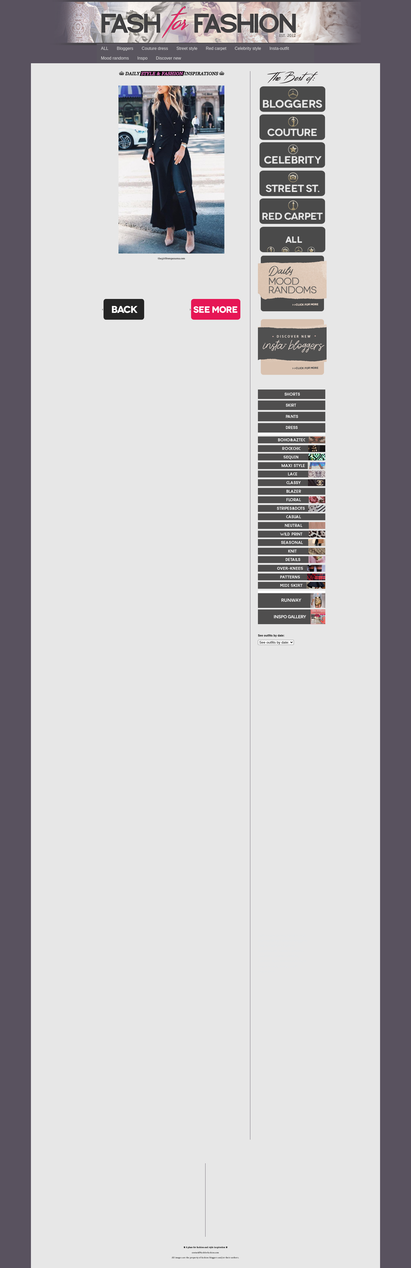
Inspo (142, 58)
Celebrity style (248, 48)
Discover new (168, 58)
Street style (186, 48)
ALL (104, 48)
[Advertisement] (289, 705)
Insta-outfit (279, 48)
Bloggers (125, 48)
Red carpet (216, 48)
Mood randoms (115, 58)
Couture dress (155, 48)
